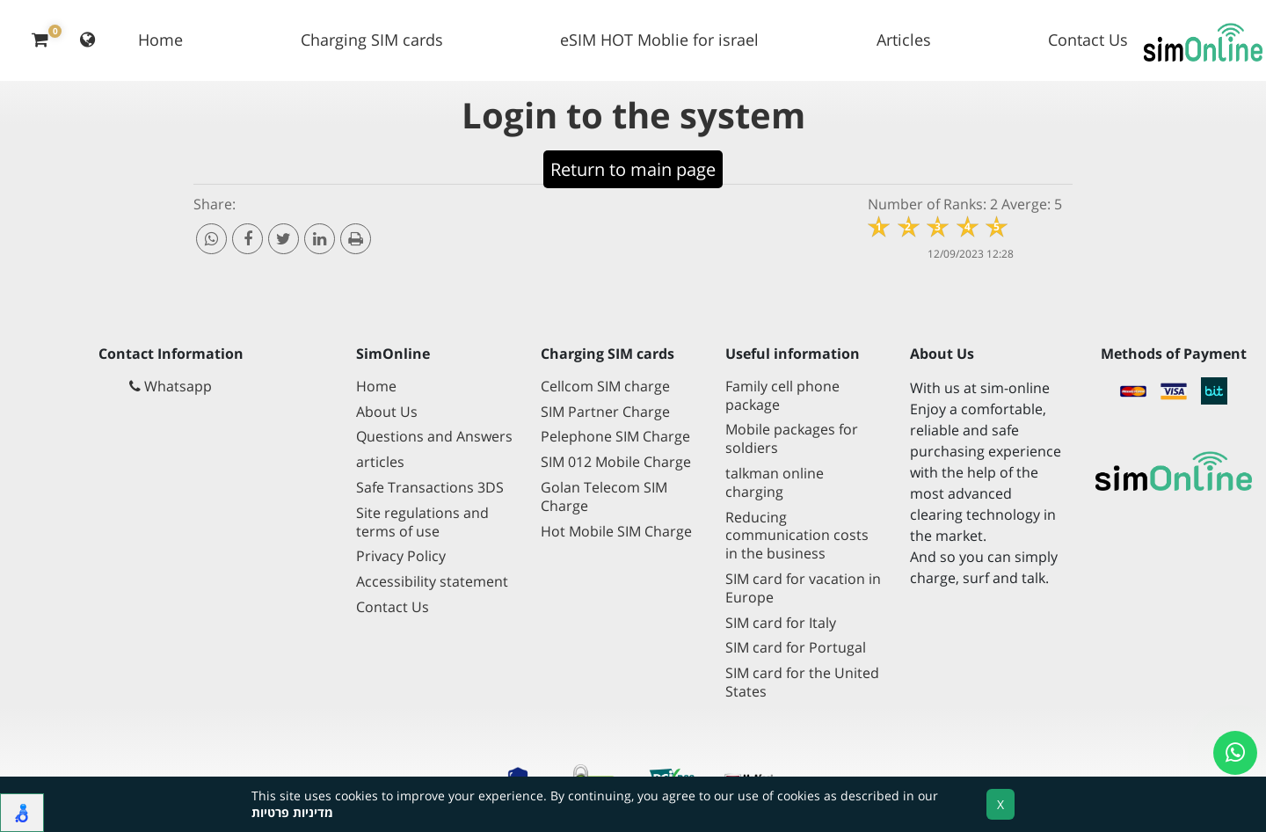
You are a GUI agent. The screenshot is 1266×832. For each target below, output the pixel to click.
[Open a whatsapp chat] (1235, 753)
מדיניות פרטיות (292, 812)
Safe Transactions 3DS (430, 487)
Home (160, 39)
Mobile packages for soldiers (791, 438)
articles (380, 462)
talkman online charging (774, 482)
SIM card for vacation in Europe (803, 588)
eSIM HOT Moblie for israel (659, 39)
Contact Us (1088, 39)
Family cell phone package (782, 395)
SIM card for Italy (780, 623)
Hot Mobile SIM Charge (616, 531)
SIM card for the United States (802, 682)
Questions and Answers (434, 436)
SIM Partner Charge (605, 412)
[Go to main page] (1173, 472)
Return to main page (633, 169)
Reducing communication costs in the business (797, 536)
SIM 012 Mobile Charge (616, 462)
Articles (904, 39)
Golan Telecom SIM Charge (604, 496)
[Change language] (87, 40)
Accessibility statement (432, 582)
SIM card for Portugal (795, 648)
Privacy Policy (401, 556)
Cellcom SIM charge (605, 386)
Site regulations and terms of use (422, 522)
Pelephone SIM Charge (615, 436)
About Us (387, 412)
